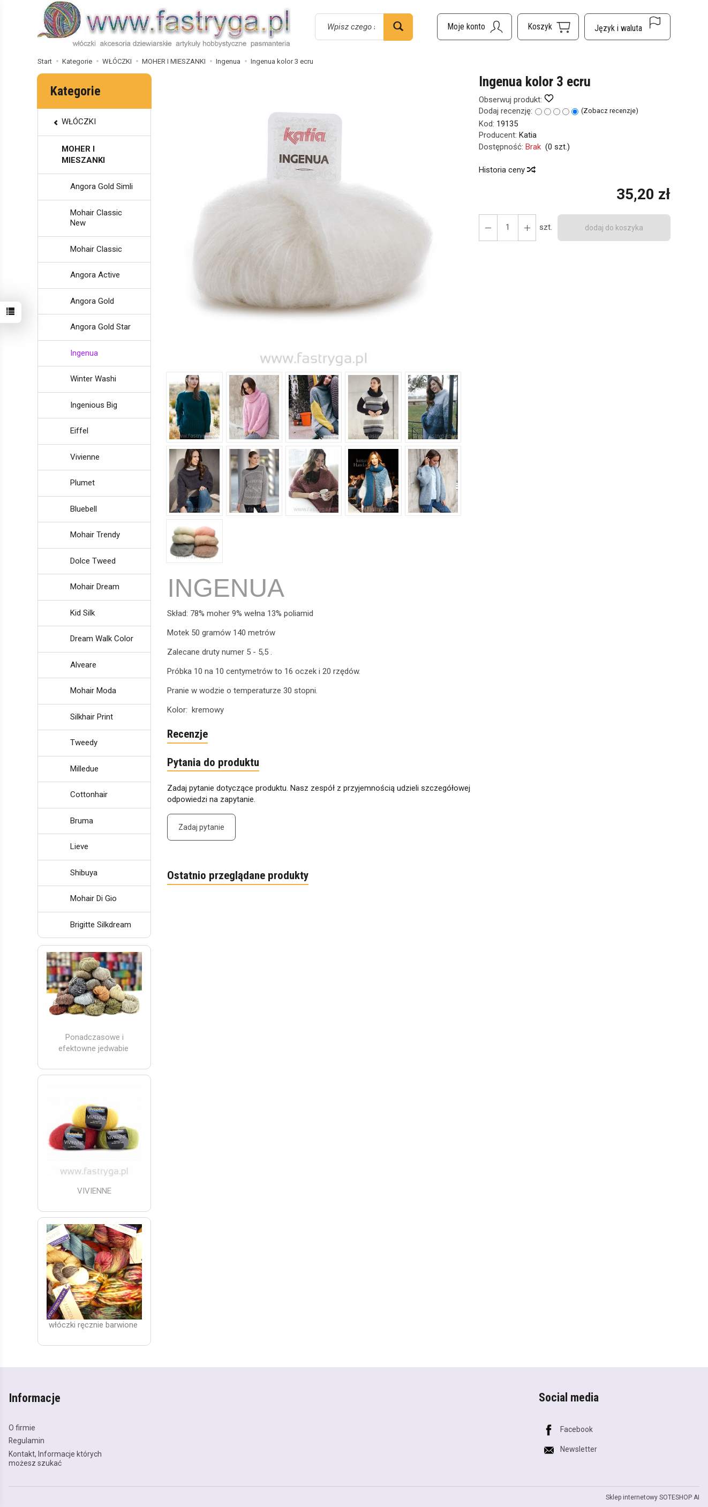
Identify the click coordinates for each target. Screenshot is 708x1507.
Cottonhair (89, 794)
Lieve (79, 846)
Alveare (83, 665)
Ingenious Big (93, 405)
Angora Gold (92, 301)
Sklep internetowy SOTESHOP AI (652, 1496)
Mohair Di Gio (93, 898)
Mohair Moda (93, 690)
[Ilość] (507, 227)
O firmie (22, 1426)
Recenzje (187, 734)
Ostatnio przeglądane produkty (237, 875)
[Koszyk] (548, 26)
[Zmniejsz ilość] (526, 227)
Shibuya (83, 873)
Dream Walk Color (101, 638)
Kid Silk (82, 613)
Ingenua (84, 353)
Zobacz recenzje (609, 111)
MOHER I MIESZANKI (83, 154)
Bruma (81, 821)
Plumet (82, 483)
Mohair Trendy (95, 534)
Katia (528, 135)
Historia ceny (506, 170)
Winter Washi (93, 379)
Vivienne (85, 457)
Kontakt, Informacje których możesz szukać (55, 1458)
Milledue (84, 769)
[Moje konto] (474, 26)
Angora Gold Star (100, 327)
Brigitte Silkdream (100, 924)
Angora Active (95, 275)
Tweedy (83, 742)
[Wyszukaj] (398, 26)
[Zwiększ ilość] (488, 227)
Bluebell (83, 509)
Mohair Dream (94, 586)
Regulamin (26, 1440)
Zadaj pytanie (201, 827)
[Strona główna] (164, 25)
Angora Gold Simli (101, 186)
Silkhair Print (91, 717)
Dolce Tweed (93, 561)
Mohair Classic (96, 249)
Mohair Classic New (96, 218)
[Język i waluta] (627, 26)
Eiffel (79, 431)
